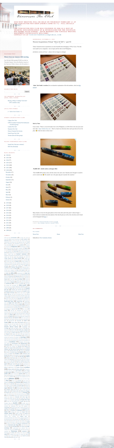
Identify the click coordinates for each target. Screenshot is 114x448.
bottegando (21, 252)
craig (23, 267)
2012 (7, 220)
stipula (6, 412)
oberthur (22, 355)
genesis (14, 295)
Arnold (28, 242)
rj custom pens (24, 389)
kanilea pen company (24, 316)
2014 (7, 215)
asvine (10, 245)
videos (5, 426)
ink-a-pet (12, 310)
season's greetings (15, 399)
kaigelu (11, 316)
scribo (17, 398)
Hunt (9, 307)
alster (18, 240)
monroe (5, 341)
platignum (11, 382)
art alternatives (9, 243)
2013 (7, 218)
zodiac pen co (15, 437)
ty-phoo (8, 423)
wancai (11, 429)
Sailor (52, 223)
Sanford (26, 395)
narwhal (17, 348)
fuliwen (18, 292)
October (8, 177)
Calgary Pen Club (12, 120)
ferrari (10, 286)
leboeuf (22, 324)
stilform (26, 410)
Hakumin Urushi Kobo (23, 299)
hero (21, 304)
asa (22, 243)
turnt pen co (13, 422)
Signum (17, 404)
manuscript (6, 335)
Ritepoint (17, 389)
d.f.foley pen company (9, 270)
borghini (10, 252)
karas (11, 317)
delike (7, 273)
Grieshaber (26, 298)
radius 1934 (16, 385)
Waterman (14, 431)
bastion (7, 248)
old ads (21, 356)
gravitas (19, 298)
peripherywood (25, 376)
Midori (21, 338)
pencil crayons (14, 373)
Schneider (17, 397)
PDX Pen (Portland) (13, 146)
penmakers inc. (12, 375)
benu (26, 248)
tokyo (18, 420)
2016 (7, 210)
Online (8, 358)
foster (15, 288)
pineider (19, 380)
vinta (57, 223)
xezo (20, 435)
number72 (17, 355)
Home (58, 234)
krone (22, 319)
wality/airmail (16, 428)
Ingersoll (14, 309)
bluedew (22, 251)
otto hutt (13, 361)
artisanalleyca (17, 243)
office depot (11, 356)
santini (5, 397)
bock (27, 251)
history (5, 305)
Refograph (17, 386)
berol (5, 249)
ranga (22, 385)
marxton (11, 337)
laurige (5, 324)
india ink (28, 307)
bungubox (6, 255)
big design (19, 249)
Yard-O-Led (25, 435)
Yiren (5, 437)
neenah (22, 350)
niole (27, 352)
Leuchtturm (24, 326)
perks (5, 378)
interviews (6, 311)
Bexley (9, 249)
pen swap (16, 372)
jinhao (11, 314)
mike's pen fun (7, 340)
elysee (12, 282)
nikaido (21, 352)
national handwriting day (18, 349)
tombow (23, 420)
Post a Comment (36, 231)
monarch (20, 340)
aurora (21, 245)
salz (11, 395)
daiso (17, 270)
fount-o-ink (21, 288)
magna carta (22, 332)
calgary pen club (7, 256)
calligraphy (21, 256)
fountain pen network (16, 289)
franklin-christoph (10, 292)
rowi (14, 394)
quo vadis (10, 385)
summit (26, 413)
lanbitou (22, 322)
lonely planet (7, 331)
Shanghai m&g (7, 403)
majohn (13, 334)
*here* (17, 25)
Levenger (6, 328)
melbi (5, 338)
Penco (27, 373)
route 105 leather (7, 394)
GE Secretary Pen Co (20, 294)
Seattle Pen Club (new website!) (16, 144)
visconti (15, 426)
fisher (11, 288)
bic (14, 249)
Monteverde (24, 343)
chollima (10, 262)
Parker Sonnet (20, 367)
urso (5, 425)
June (7, 187)
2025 (7, 157)
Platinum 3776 (26, 382)
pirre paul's (26, 380)
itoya (20, 311)
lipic (21, 328)
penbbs (42, 223)
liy (24, 328)
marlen (12, 335)
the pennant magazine (23, 417)
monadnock (14, 340)
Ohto (16, 356)
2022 (7, 165)
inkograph (19, 310)
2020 (7, 170)
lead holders (16, 324)
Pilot (7, 380)
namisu (11, 348)
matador (16, 337)
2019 (7, 203)
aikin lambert (24, 239)
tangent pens (23, 416)
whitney (18, 432)
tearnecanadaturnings (8, 417)
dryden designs (21, 277)
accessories (14, 237)
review (18, 388)
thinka (27, 419)
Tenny (16, 417)
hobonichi (11, 305)
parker (18, 365)
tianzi (5, 420)
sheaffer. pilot (25, 403)
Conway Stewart (15, 267)
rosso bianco (18, 392)
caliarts (15, 256)
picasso (21, 378)
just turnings (27, 314)
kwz (5, 320)
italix (16, 311)
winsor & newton (20, 434)
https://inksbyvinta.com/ (44, 128)
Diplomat (17, 276)
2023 (7, 162)
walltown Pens (24, 428)
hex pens (26, 304)
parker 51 (6, 367)
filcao (24, 287)
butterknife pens (18, 255)
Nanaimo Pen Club (12, 129)
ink (39, 223)
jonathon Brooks (19, 314)
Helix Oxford (15, 304)
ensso (18, 282)
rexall (23, 388)
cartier (15, 259)
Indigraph (8, 308)
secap (8, 401)
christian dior (25, 262)
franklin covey (26, 291)
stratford (12, 411)
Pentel (11, 376)
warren (21, 429)
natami (22, 347)
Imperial (16, 307)
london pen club (12, 329)
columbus (13, 265)
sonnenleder (7, 407)
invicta (11, 311)
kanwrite (6, 317)
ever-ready (27, 283)
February (8, 197)
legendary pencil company (10, 325)
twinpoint (23, 422)
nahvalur (20, 346)
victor (27, 425)
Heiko (9, 304)
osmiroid (15, 359)
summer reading (18, 413)
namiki (5, 348)
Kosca (18, 319)
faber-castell (22, 285)
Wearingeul (6, 432)
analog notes (13, 242)
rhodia (28, 388)
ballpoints (14, 246)
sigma (12, 404)
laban (25, 320)
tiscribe (14, 420)
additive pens (11, 239)
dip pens (11, 276)
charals (17, 261)
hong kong (16, 305)
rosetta (12, 392)
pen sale (12, 370)
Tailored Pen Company (10, 416)
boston (15, 252)
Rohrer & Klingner (25, 391)
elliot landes (6, 282)
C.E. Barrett (25, 255)
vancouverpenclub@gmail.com (45, 35)
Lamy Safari (14, 322)
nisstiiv (5, 353)
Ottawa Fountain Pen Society (15, 131)
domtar (15, 277)
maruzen (6, 337)
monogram (26, 340)
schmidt (11, 397)
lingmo (16, 328)
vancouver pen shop (13, 425)
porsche (12, 383)
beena (12, 248)
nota (13, 355)
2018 (7, 205)
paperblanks (25, 363)
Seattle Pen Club (25, 399)
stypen (18, 411)
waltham (6, 429)
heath (5, 304)
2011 (7, 223)
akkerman (6, 240)
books (5, 252)
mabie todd (14, 332)
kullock (26, 319)
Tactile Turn (25, 414)
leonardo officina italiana (11, 326)
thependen (16, 419)
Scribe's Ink (11, 398)
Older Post (81, 234)
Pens (7, 376)
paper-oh (19, 364)
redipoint (10, 386)
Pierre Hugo (27, 378)
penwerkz (18, 376)
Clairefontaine (7, 264)
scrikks (22, 398)
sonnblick (26, 406)
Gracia (14, 298)
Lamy (6, 322)
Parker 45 (26, 365)
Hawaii (26, 302)
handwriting (19, 301)
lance (27, 322)
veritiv (22, 425)
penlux (5, 375)
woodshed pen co (7, 435)
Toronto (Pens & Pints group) (15, 135)
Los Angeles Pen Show (23, 331)
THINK (22, 419)
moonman (6, 345)
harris (21, 302)
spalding (6, 409)
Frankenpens (18, 291)
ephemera (28, 282)
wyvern (15, 435)
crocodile (10, 268)
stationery (19, 410)
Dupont (6, 279)
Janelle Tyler (16, 313)
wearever (24, 431)
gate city (11, 294)
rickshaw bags (9, 389)
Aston (5, 245)
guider (11, 299)
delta (12, 273)
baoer (28, 246)
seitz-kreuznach (15, 401)
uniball (13, 423)
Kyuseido (19, 320)
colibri (27, 264)
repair (5, 388)
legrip (20, 325)
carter (11, 259)
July (7, 184)
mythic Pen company (10, 346)
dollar (27, 276)
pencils (21, 373)
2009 (7, 228)
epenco (22, 282)
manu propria (25, 334)
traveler (28, 420)
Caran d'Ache (17, 258)
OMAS (28, 356)
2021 (7, 167)
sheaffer (15, 403)
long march (13, 331)
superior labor (7, 414)
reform (22, 386)
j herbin (24, 312)
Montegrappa (15, 343)
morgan (18, 344)
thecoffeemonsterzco (8, 419)
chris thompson (17, 262)
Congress (19, 265)
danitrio (23, 270)
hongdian (23, 305)
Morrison (23, 345)
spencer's (18, 408)
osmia (10, 359)
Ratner (27, 385)
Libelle (12, 328)
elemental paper (24, 280)
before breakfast (19, 248)
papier (5, 365)
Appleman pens (21, 242)
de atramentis (12, 271)
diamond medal (17, 274)
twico (18, 422)
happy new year (13, 302)
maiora (28, 332)
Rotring (25, 392)
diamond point (24, 274)
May (7, 189)
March (7, 194)
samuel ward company (18, 395)
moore (13, 344)
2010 (7, 225)
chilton (5, 262)
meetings (23, 337)
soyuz (27, 407)
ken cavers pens (25, 317)
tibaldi (9, 420)
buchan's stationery (21, 254)
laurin (10, 324)
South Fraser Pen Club (13, 133)
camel (27, 256)
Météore (17, 338)
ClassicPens (14, 264)
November (8, 174)
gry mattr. (6, 299)
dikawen (6, 276)
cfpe (12, 261)
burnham (12, 255)
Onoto (13, 358)
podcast (7, 383)
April (7, 192)
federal (5, 286)
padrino (12, 362)
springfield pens (26, 409)
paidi (17, 362)
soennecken (13, 406)
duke (27, 277)
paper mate (12, 364)
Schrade (5, 398)
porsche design (20, 383)
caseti (19, 259)
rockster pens (15, 391)
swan (14, 414)
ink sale (24, 308)
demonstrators (20, 273)
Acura (5, 239)
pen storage (27, 370)
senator (21, 401)
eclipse (21, 279)
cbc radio (27, 260)
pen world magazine (24, 372)
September (8, 179)
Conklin (6, 267)
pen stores (8, 372)
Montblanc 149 (22, 341)
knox (9, 319)
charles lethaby (25, 261)
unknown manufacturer (22, 423)
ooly (18, 358)
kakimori (16, 316)
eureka (21, 283)
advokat (17, 239)
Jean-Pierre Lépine (24, 313)
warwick (26, 429)
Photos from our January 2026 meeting (16, 57)
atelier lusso (15, 245)
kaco (7, 316)
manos (18, 334)
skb (27, 404)
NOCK (11, 353)
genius (19, 295)
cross (15, 268)
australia (28, 245)
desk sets (27, 273)
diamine (9, 274)
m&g (9, 332)
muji (29, 345)
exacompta (14, 285)
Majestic (8, 334)
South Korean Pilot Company (18, 407)
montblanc (12, 342)
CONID (26, 265)
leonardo (26, 325)
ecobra (26, 279)
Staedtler (13, 410)
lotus (5, 332)
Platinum (18, 382)
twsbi (28, 422)
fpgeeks (12, 291)
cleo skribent (21, 264)
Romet (7, 392)
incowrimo (22, 307)
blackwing (16, 251)
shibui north (6, 404)
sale (7, 395)
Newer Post (36, 234)
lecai (27, 324)
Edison (5, 280)
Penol (28, 375)
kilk (5, 319)
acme (27, 237)
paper (5, 364)
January (8, 199)
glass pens (27, 297)
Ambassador (6, 242)
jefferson (6, 314)
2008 (7, 230)
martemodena (18, 335)
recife (5, 386)
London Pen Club (12, 126)
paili (21, 362)
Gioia (7, 297)
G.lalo (24, 292)
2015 (7, 213)
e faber (11, 279)
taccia (18, 414)
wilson (23, 432)
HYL (12, 307)
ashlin (27, 243)
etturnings (16, 283)
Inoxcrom (26, 310)
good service (8, 298)
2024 (7, 160)
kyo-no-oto (11, 320)
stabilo (8, 410)
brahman (26, 252)
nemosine (27, 350)
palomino (26, 362)
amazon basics (25, 240)
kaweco (17, 317)
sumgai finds (25, 412)
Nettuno (7, 352)
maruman (26, 335)
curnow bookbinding (24, 268)
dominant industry (8, 277)
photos (47, 223)
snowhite (6, 406)
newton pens (14, 352)
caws (23, 259)
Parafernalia (11, 365)
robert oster (7, 391)
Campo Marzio (7, 258)
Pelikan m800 (11, 369)
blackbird (9, 251)
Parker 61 (13, 367)
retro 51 (12, 388)
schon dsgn (25, 397)
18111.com (6, 237)
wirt (27, 434)
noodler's (17, 353)
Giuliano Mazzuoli (19, 297)
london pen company (23, 329)
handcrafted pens (8, 301)
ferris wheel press (17, 287)
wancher (16, 429)
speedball (12, 409)
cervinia (7, 261)
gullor (16, 299)
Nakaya (26, 346)
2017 (7, 208)
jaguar (10, 313)
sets (27, 401)
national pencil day (14, 350)
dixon (23, 276)
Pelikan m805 (19, 369)
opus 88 (22, 358)
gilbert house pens (26, 295)
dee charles (27, 271)
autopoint (8, 246)
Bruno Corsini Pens (8, 254)
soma (20, 406)
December (8, 172)
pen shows (18, 370)
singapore (23, 404)
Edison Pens (11, 280)
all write (13, 240)
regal (27, 386)
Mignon (26, 338)
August (8, 182)
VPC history (22, 426)
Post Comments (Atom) (45, 237)
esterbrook (8, 283)
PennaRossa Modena (21, 375)
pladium (6, 382)
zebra (10, 437)
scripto (26, 398)
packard (7, 362)
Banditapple (23, 246)
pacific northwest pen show (23, 361)
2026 (7, 155)
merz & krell (11, 338)
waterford (6, 431)
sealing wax (6, 399)
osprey (20, 359)
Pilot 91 (14, 380)
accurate (21, 237)
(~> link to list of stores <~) (15, 111)
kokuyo (13, 319)
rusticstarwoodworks (21, 394)
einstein (17, 280)
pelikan (27, 367)
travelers (7, 422)
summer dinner (8, 413)
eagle (16, 279)
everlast (7, 285)
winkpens (12, 434)
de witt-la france (20, 271)
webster (13, 432)
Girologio (12, 297)
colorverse (6, 265)
